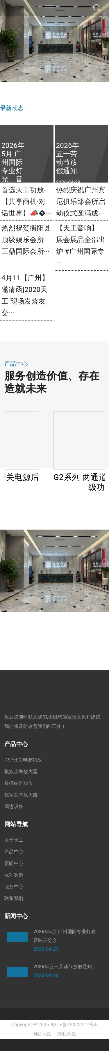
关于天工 (13, 840)
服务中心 (13, 886)
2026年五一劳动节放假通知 (62, 966)
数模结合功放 (18, 783)
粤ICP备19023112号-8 (74, 1024)
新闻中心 (13, 863)
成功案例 (13, 875)
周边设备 (13, 806)
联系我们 (13, 898)
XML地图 (66, 1034)
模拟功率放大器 (20, 771)
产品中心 (13, 851)
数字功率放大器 (20, 795)
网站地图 (42, 1034)
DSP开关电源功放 (23, 760)
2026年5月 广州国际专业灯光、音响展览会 (67, 936)
